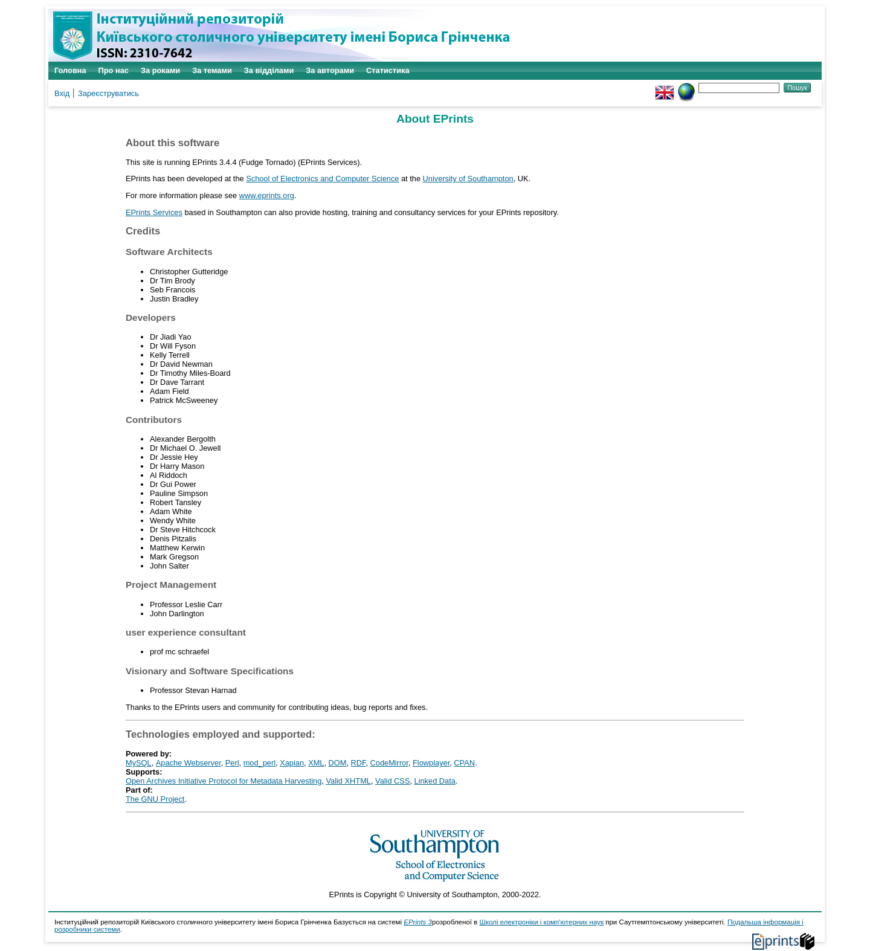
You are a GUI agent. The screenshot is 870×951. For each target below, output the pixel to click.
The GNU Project (155, 799)
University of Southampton (468, 178)
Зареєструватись (108, 93)
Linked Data (435, 780)
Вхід (61, 93)
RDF (358, 762)
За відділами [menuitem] (269, 70)
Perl (232, 762)
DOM (338, 762)
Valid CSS (392, 780)
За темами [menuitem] (212, 70)
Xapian (292, 762)
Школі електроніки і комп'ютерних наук (541, 922)
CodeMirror (389, 762)
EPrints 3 (418, 922)
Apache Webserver (188, 762)
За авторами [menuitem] (330, 70)
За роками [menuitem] (160, 70)
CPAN (464, 762)
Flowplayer (431, 762)
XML (316, 762)
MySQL (139, 762)
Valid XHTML (348, 780)
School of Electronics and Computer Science (322, 178)
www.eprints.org (266, 195)
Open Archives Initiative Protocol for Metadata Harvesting (223, 780)
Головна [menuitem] (70, 70)
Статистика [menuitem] (388, 70)
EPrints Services (154, 212)
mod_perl (259, 762)
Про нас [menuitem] (113, 70)
